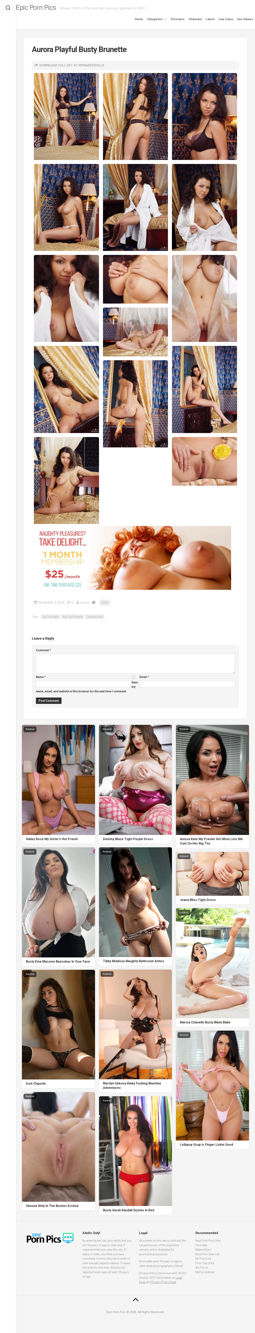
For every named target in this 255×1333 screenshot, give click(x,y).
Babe (105, 603)
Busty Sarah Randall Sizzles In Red (128, 1211)
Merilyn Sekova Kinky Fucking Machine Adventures (132, 1086)
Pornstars (170, 19)
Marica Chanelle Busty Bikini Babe (205, 1023)
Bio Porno (201, 1268)
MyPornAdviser (205, 1272)
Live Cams (218, 19)
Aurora (85, 603)
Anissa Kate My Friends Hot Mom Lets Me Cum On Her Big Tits (211, 842)
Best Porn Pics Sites (208, 1241)
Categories (149, 19)
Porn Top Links (204, 1263)
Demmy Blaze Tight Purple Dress (128, 840)
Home (131, 19)
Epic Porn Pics (46, 8)
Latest (202, 19)
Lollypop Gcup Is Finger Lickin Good (206, 1145)
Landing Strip (95, 617)
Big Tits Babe (50, 617)
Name (41, 677)
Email (144, 677)
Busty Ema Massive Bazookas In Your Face (58, 962)
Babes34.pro (203, 1250)
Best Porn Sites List (207, 1254)
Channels (187, 19)
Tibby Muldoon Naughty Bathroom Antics (133, 962)
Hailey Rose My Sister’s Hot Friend (51, 840)
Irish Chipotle (36, 1084)
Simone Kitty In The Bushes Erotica (52, 1206)
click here (104, 1268)
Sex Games (237, 19)
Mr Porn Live (203, 1259)
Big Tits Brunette (73, 617)
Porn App (201, 1245)
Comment (43, 651)
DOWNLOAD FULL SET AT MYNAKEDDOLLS (74, 65)
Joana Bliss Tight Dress (198, 900)
